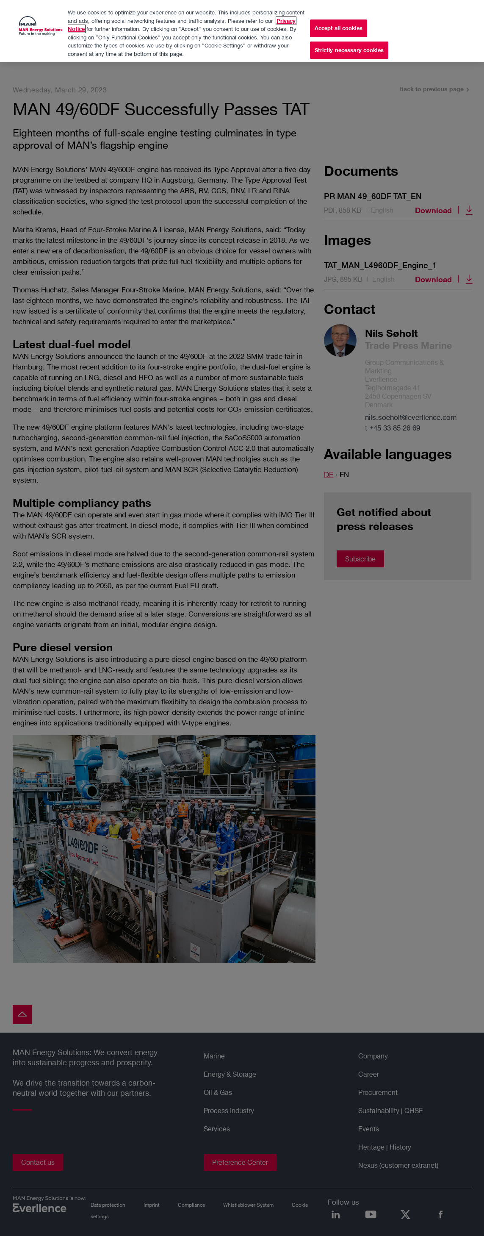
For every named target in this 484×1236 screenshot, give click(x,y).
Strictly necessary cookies (349, 47)
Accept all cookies (338, 25)
